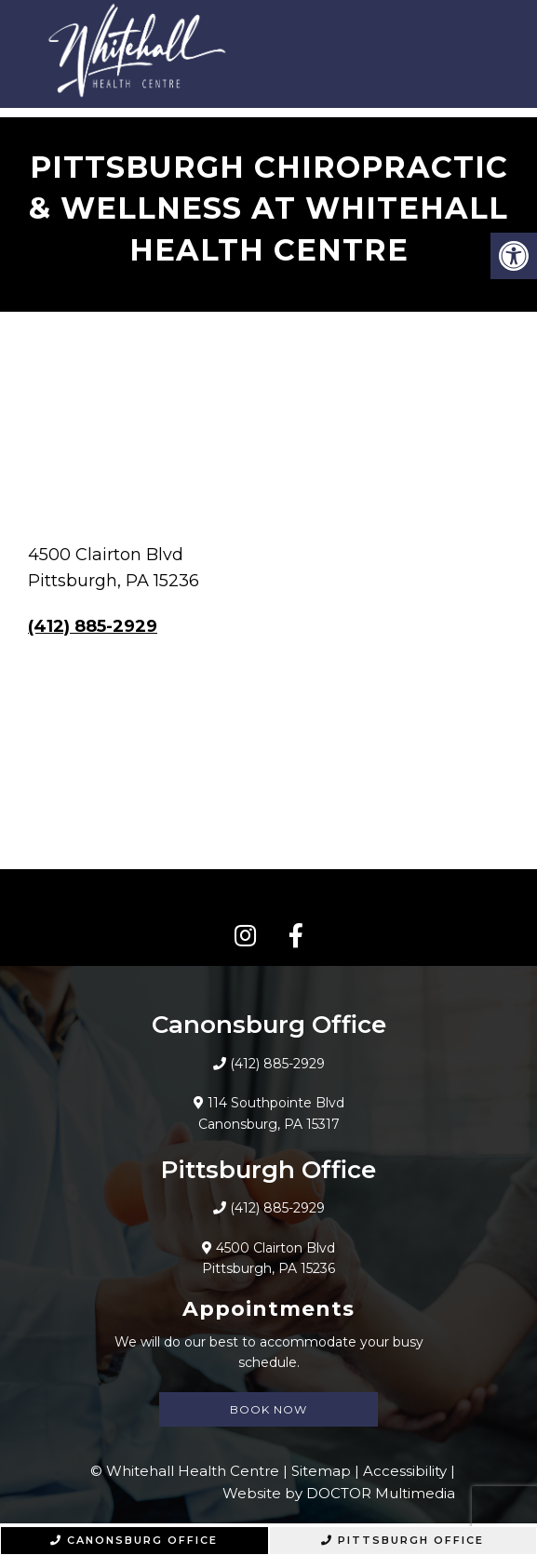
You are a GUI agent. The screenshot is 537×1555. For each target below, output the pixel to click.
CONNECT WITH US (268, 898)
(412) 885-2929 (92, 626)
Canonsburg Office (134, 1540)
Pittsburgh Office (402, 1540)
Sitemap (321, 1471)
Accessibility (405, 1471)
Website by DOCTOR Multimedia (338, 1493)
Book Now (268, 1409)
